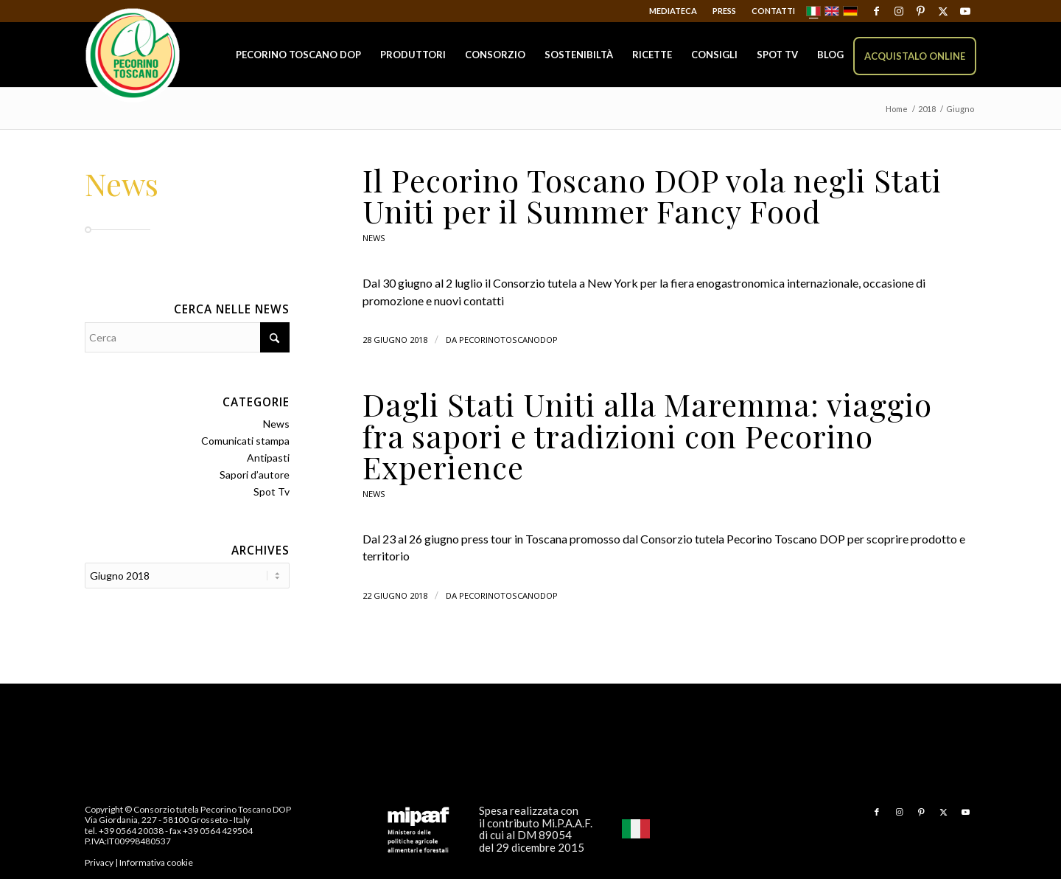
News (374, 237)
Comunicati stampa (245, 440)
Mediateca (673, 10)
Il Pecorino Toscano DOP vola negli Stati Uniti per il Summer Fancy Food (652, 195)
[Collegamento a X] (942, 11)
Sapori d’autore (255, 474)
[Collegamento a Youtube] (965, 11)
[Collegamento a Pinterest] (920, 11)
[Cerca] (187, 337)
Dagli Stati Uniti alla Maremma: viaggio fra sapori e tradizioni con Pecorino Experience (647, 435)
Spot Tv (271, 491)
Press (724, 10)
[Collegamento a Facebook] (876, 11)
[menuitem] (673, 11)
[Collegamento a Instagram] (898, 11)
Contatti (773, 10)
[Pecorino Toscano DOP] (133, 55)
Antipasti (268, 457)
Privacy (99, 862)
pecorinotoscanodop (508, 339)
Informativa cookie (156, 862)
